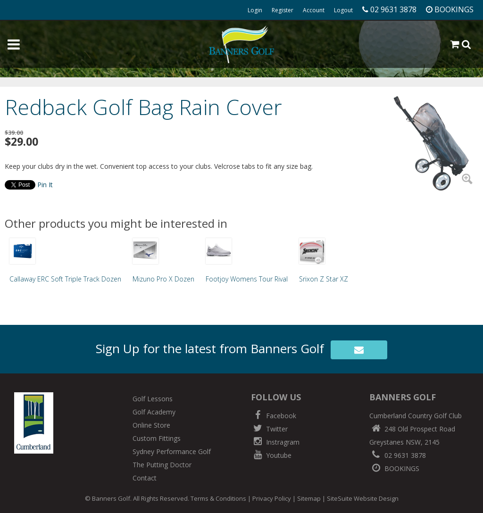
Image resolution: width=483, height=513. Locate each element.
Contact (145, 477)
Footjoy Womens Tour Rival (247, 278)
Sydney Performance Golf (172, 451)
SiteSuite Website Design (363, 498)
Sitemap (309, 498)
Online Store (151, 425)
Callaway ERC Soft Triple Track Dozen (65, 278)
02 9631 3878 (397, 455)
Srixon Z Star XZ (323, 278)
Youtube (271, 455)
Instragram (275, 442)
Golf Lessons (153, 398)
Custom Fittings (157, 438)
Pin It (45, 184)
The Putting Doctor (162, 464)
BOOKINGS (394, 468)
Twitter (269, 428)
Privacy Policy (271, 498)
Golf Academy (154, 411)
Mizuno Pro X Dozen (163, 278)
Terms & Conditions (218, 498)
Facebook (273, 415)
